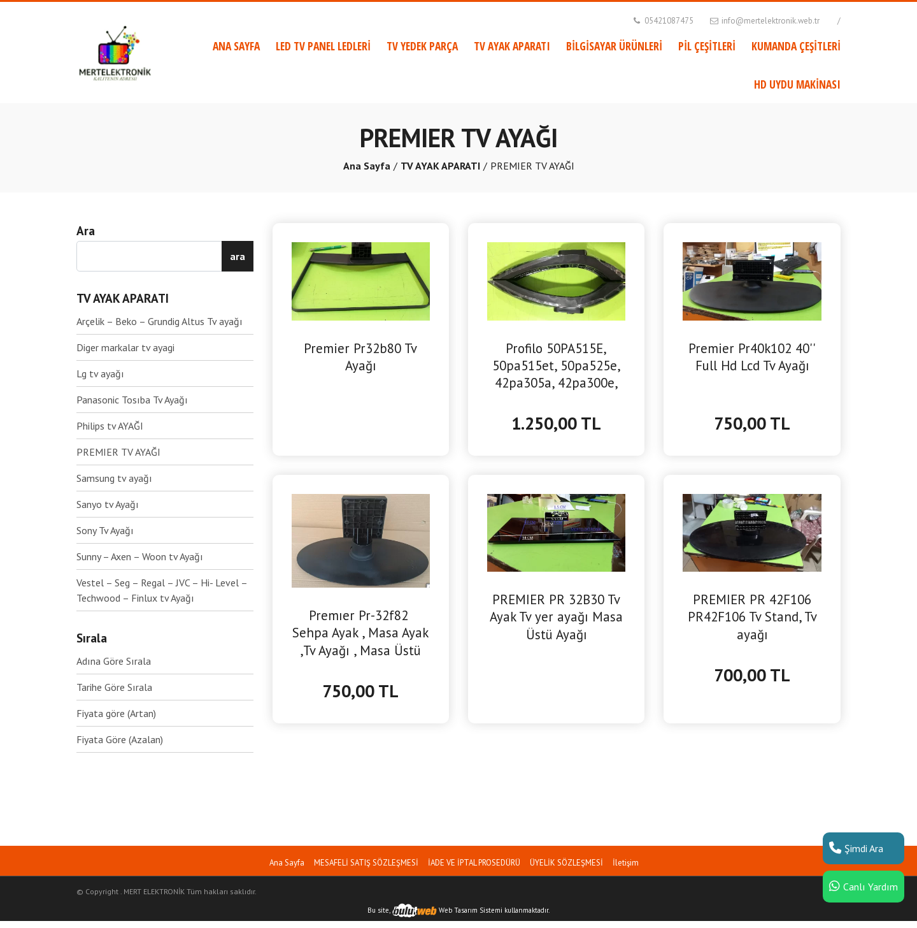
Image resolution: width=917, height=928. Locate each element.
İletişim (626, 862)
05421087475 (662, 20)
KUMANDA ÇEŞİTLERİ (796, 46)
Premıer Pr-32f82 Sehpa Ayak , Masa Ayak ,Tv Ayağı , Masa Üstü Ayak (360, 633)
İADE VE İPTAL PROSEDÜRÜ (474, 862)
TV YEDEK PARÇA (422, 46)
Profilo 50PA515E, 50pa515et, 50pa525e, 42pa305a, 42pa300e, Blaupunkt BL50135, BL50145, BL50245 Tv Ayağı (556, 366)
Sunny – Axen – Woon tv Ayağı (139, 556)
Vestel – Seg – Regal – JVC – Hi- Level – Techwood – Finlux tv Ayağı (161, 590)
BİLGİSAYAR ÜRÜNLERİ (614, 46)
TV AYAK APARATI (512, 46)
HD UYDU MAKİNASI (797, 84)
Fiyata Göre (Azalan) (119, 739)
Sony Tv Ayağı (105, 530)
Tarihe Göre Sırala (114, 687)
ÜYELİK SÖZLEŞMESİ (566, 862)
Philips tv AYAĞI (109, 425)
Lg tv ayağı (100, 373)
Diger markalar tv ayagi (125, 347)
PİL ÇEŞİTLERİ (707, 46)
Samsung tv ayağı (114, 478)
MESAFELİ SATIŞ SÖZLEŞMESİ (366, 862)
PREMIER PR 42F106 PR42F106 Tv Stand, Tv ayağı (752, 616)
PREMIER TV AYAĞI (118, 452)
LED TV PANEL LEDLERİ (323, 46)
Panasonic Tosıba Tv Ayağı (132, 399)
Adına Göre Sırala (113, 661)
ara (237, 256)
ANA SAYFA (236, 46)
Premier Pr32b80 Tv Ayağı (360, 357)
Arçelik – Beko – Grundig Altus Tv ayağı (159, 321)
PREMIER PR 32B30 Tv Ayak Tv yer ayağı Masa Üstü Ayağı (556, 616)
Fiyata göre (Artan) (116, 713)
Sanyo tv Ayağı (107, 504)
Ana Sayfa (366, 165)
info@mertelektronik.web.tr (764, 20)
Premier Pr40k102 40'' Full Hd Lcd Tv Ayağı (752, 357)
